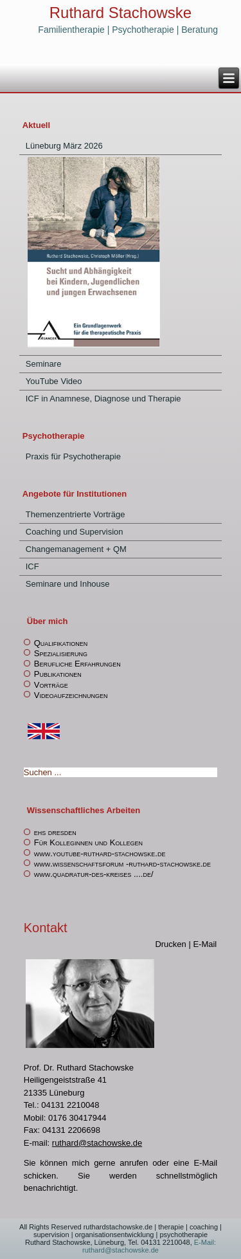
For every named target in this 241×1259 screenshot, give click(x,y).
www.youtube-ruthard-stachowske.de (100, 853)
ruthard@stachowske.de (97, 1143)
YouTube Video (54, 381)
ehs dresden (55, 832)
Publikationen (58, 674)
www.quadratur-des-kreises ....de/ (94, 874)
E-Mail (205, 944)
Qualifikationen (60, 643)
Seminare (44, 364)
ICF (32, 566)
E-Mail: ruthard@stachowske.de (149, 1246)
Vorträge (51, 685)
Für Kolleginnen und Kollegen (88, 842)
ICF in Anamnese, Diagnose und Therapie (103, 398)
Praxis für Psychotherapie (73, 456)
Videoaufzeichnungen (71, 695)
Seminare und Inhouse (68, 584)
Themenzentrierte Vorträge (75, 514)
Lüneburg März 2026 (64, 146)
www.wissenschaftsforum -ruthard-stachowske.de (122, 863)
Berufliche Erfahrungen (77, 663)
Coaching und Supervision (74, 532)
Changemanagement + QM (76, 549)
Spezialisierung (60, 653)
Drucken (171, 944)
